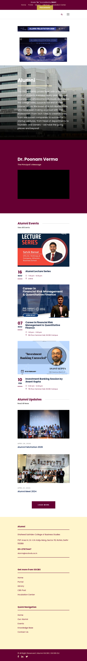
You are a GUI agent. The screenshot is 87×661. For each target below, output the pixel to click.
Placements (45, 7)
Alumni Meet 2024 (27, 491)
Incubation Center (59, 5)
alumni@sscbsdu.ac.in (27, 553)
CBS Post (46, 5)
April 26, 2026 (24, 443)
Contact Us (23, 632)
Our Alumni (23, 619)
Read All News (23, 403)
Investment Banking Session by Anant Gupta (44, 380)
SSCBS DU (55, 653)
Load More (43, 505)
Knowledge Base (25, 627)
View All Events (24, 227)
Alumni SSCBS (43, 653)
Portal (30, 5)
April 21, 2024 (24, 488)
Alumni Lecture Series (38, 271)
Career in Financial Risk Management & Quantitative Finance (42, 325)
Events (21, 623)
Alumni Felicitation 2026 (30, 447)
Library (37, 5)
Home (23, 5)
